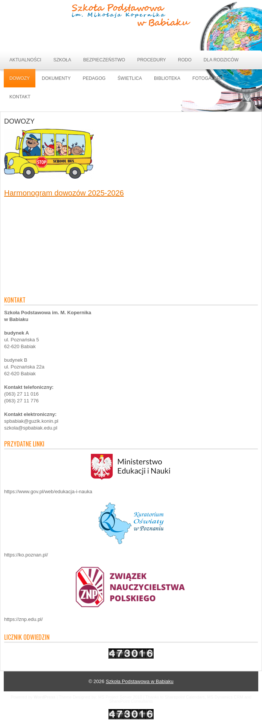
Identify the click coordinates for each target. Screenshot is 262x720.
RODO (185, 60)
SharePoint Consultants (131, 701)
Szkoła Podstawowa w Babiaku (140, 681)
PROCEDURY (151, 60)
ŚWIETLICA (129, 78)
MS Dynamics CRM (225, 697)
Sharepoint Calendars (185, 697)
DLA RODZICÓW (221, 60)
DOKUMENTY (56, 78)
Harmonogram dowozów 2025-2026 (64, 193)
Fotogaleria (208, 78)
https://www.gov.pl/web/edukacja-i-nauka (48, 491)
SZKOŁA (62, 60)
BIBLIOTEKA (167, 78)
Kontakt (19, 96)
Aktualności (25, 60)
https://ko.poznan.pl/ (26, 555)
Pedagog (94, 78)
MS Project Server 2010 (120, 697)
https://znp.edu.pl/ (23, 619)
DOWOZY (19, 78)
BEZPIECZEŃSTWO (104, 60)
